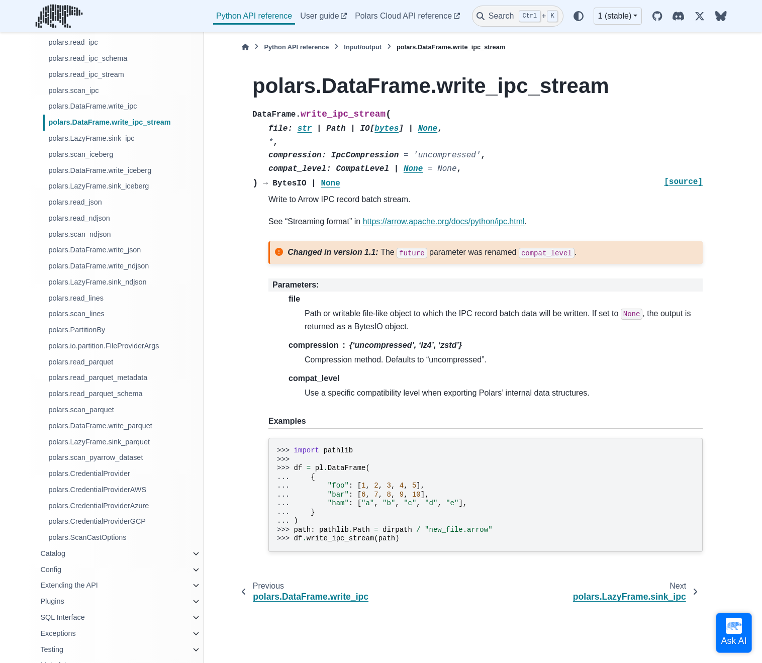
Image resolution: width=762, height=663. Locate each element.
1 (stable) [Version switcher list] (615, 16)
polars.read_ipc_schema (87, 58)
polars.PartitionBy (76, 330)
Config (50, 569)
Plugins (52, 601)
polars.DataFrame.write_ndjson (98, 266)
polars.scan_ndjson (79, 234)
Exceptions (57, 633)
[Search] (517, 16)
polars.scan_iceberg (80, 154)
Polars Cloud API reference (403, 16)
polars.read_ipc (73, 42)
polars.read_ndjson (79, 218)
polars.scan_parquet (81, 410)
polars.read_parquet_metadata (97, 377)
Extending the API (69, 585)
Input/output (363, 47)
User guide (319, 16)
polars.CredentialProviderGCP (97, 521)
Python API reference (254, 16)
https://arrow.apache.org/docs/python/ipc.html (444, 221)
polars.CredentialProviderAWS (97, 490)
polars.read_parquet (80, 362)
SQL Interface (62, 617)
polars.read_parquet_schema (95, 394)
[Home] (245, 47)
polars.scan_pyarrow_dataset (95, 457)
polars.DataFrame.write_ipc (92, 106)
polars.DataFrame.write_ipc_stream (109, 122)
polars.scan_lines (76, 314)
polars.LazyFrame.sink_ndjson (97, 282)
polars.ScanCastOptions (87, 537)
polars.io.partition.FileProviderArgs (103, 346)
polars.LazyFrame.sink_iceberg (98, 186)
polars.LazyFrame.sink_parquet (99, 442)
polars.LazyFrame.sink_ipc (91, 138)
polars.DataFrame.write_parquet (100, 426)
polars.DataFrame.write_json (94, 250)
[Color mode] (579, 16)
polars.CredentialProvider (89, 473)
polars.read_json (75, 202)
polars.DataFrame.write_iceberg (99, 170)
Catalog (52, 553)
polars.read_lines (76, 298)
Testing (51, 649)
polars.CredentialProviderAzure (98, 506)
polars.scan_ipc (73, 90)
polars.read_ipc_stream (86, 74)
